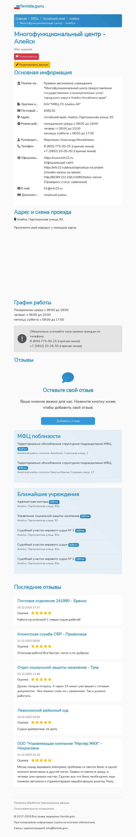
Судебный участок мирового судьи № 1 (45, 530)
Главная (21, 18)
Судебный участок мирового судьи (42, 544)
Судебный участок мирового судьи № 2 (45, 559)
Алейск (74, 18)
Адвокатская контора (32, 501)
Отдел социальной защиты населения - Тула (58, 667)
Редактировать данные (32, 64)
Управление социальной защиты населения (48, 516)
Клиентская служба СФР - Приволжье (52, 634)
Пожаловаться (26, 56)
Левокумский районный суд (42, 710)
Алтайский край (54, 18)
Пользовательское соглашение (34, 808)
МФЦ (35, 18)
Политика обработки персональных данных (41, 803)
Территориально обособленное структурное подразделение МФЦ (64, 444)
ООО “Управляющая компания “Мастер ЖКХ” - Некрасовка (59, 746)
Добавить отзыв (68, 421)
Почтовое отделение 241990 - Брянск (51, 600)
